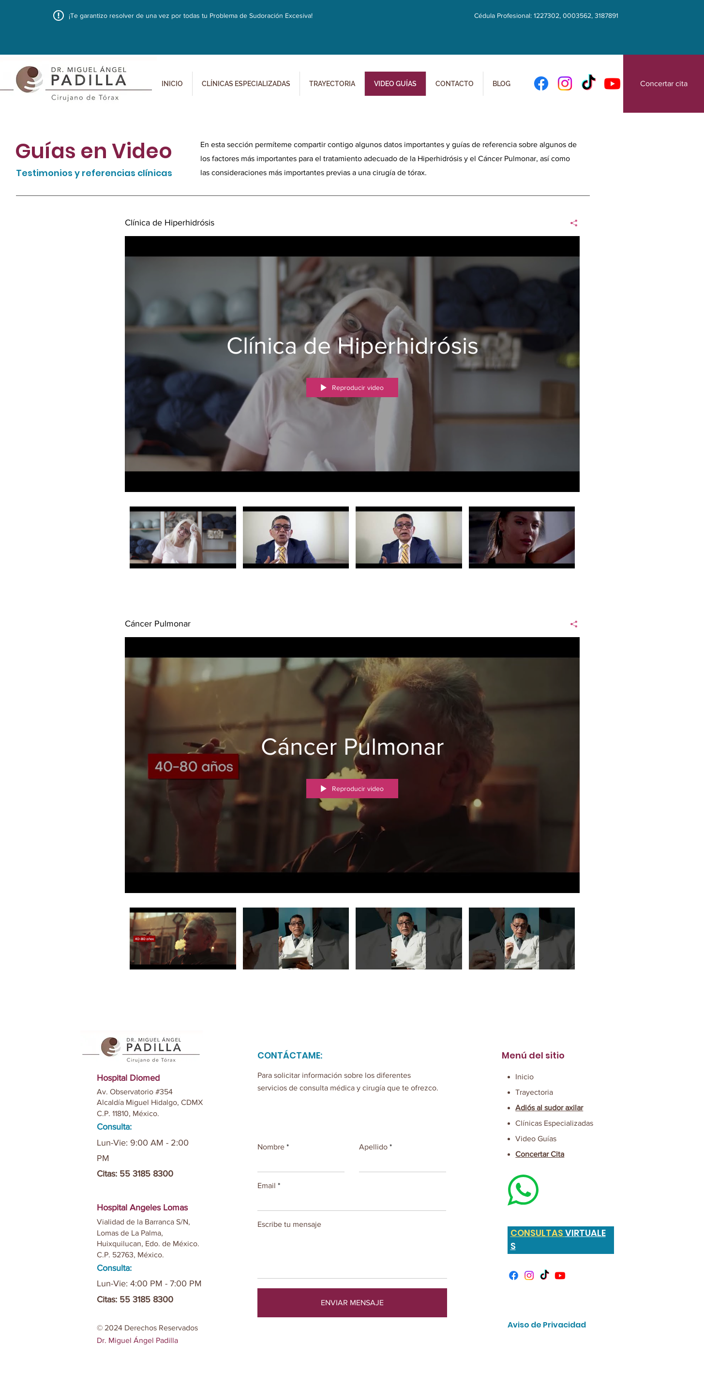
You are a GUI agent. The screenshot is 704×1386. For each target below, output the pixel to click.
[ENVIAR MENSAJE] (352, 1302)
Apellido (373, 1147)
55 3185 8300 (146, 1173)
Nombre (271, 1147)
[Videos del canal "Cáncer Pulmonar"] (352, 945)
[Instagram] (564, 83)
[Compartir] (570, 223)
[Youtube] (560, 1275)
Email (266, 1186)
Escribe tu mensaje (289, 1224)
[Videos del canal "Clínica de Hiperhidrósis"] (352, 544)
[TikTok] (545, 1275)
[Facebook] (541, 83)
